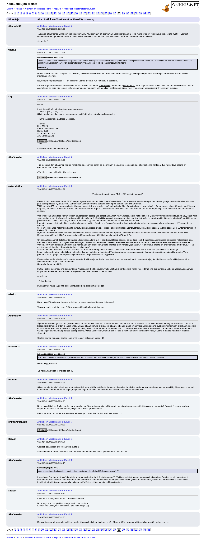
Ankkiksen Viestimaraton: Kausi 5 (80, 9)
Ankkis (19, 9)
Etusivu (10, 9)
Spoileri (42, 141)
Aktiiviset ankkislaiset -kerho (38, 9)
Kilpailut (57, 9)
